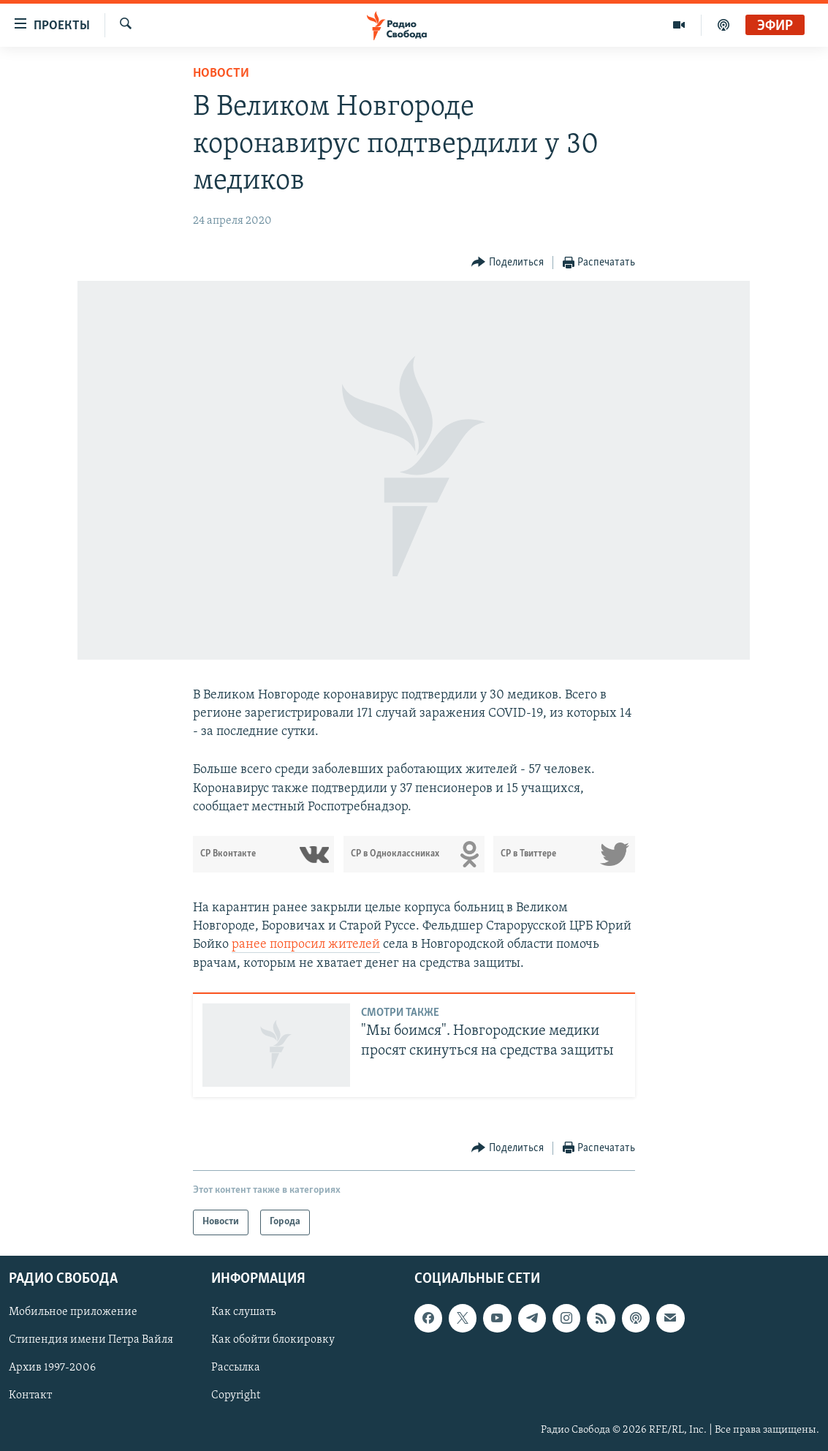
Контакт (30, 1395)
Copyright (235, 1395)
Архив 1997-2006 (52, 1367)
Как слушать (243, 1312)
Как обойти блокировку (273, 1340)
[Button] (507, 263)
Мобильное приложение (73, 1312)
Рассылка (235, 1367)
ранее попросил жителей (306, 944)
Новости (221, 73)
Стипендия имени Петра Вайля (91, 1340)
